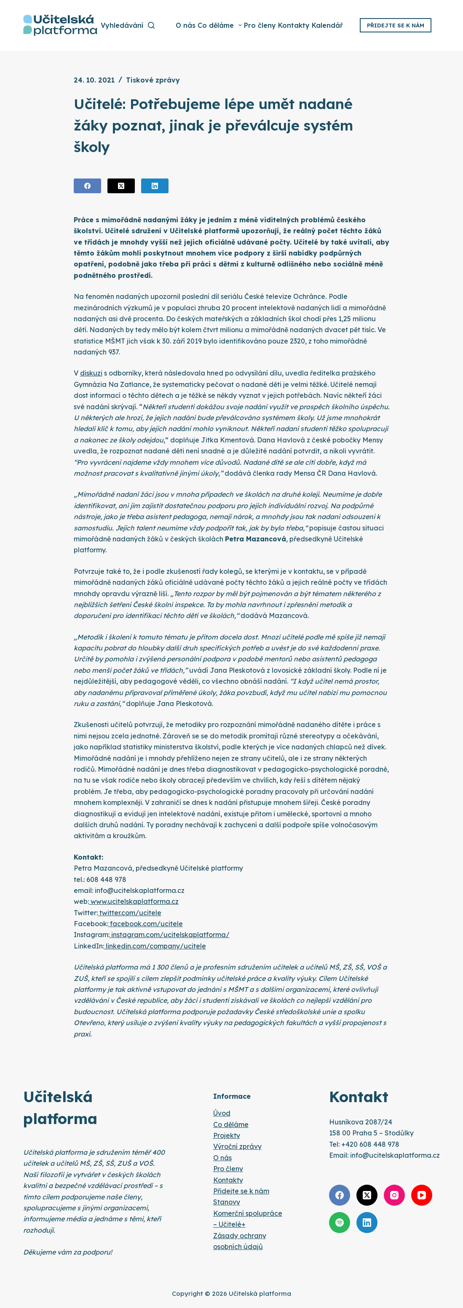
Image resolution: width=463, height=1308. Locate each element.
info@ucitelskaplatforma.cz (395, 1155)
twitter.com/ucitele (129, 912)
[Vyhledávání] (128, 25)
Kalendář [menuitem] (327, 25)
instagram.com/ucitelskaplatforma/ (170, 934)
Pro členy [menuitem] (260, 25)
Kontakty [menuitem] (294, 25)
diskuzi (91, 373)
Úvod (221, 1113)
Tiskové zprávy (153, 80)
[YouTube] (421, 1195)
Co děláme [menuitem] (220, 25)
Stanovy (226, 1202)
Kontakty (228, 1180)
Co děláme (231, 1124)
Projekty (226, 1135)
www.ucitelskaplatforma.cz (134, 901)
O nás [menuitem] (185, 25)
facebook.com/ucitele (145, 923)
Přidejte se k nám (395, 25)
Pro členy (228, 1168)
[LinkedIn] (155, 185)
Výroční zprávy (237, 1146)
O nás (222, 1157)
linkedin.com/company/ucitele (155, 946)
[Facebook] (87, 185)
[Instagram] (394, 1195)
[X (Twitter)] (121, 185)
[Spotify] (339, 1222)
